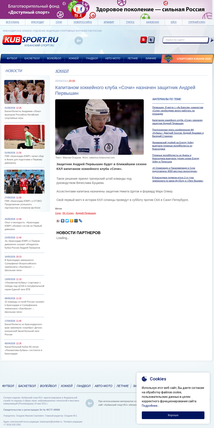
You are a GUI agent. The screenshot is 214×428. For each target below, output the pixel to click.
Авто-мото (112, 58)
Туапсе (130, 22)
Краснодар (37, 22)
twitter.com (151, 40)
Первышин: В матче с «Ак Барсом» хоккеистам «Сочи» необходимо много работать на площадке (177, 110)
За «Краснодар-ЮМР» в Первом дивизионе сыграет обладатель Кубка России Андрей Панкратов (22, 244)
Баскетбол (31, 58)
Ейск (174, 22)
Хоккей (74, 58)
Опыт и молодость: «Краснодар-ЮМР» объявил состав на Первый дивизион (23, 225)
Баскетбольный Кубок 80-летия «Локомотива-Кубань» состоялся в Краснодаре (23, 350)
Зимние (150, 58)
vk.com (143, 40)
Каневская (152, 22)
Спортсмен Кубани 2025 (194, 58)
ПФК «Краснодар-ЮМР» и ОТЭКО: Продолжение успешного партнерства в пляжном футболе (23, 204)
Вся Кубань (12, 22)
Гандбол (92, 58)
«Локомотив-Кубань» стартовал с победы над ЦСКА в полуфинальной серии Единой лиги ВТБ (24, 286)
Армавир (109, 22)
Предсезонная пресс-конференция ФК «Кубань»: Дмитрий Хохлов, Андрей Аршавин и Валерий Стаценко (178, 132)
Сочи (59, 22)
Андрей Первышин (86, 213)
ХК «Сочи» (68, 213)
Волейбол (54, 58)
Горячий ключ (196, 22)
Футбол (12, 58)
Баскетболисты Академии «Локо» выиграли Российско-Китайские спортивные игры (23, 114)
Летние (133, 58)
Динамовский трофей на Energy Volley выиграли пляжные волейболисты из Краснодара (173, 145)
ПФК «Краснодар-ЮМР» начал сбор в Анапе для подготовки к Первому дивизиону (24, 159)
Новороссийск (83, 22)
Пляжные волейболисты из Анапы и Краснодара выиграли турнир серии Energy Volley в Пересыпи (175, 158)
